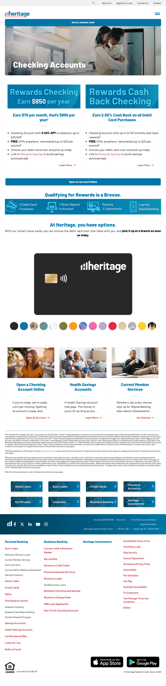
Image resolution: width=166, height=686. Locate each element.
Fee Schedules (131, 578)
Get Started (143, 417)
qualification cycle (48, 451)
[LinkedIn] (42, 524)
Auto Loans (11, 548)
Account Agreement (135, 559)
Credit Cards (12, 587)
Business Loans (53, 578)
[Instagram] (61, 524)
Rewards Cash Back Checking (19, 612)
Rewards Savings (32, 154)
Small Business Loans (55, 584)
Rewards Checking (14, 607)
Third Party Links (133, 547)
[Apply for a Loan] (124, 3)
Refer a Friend (13, 649)
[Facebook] (23, 524)
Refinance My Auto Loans (17, 554)
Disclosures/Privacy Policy (139, 566)
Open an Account (36, 417)
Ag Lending (50, 558)
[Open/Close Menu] (157, 12)
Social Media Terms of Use (138, 541)
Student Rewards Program (18, 617)
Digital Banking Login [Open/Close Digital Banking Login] (133, 14)
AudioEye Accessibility (136, 591)
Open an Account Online (83, 181)
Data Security (131, 553)
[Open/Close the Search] (93, 3)
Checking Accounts (16, 600)
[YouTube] (51, 524)
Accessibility (130, 572)
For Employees (131, 597)
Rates (8, 594)
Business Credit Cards (57, 565)
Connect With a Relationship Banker (23, 570)
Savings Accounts (15, 623)
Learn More (65, 165)
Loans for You (13, 642)
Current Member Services (17, 559)
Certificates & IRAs (16, 636)
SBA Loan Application (56, 603)
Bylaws (127, 613)
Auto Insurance (12, 564)
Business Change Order (57, 597)
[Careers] (157, 3)
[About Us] (106, 3)
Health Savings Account (18, 629)
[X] (32, 524)
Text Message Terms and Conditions (137, 605)
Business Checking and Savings (62, 590)
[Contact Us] (142, 3)
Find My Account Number (146, 519)
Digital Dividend (151, 524)
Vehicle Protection (14, 575)
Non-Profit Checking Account (61, 610)
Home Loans (12, 580)
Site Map (128, 584)
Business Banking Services (59, 571)
